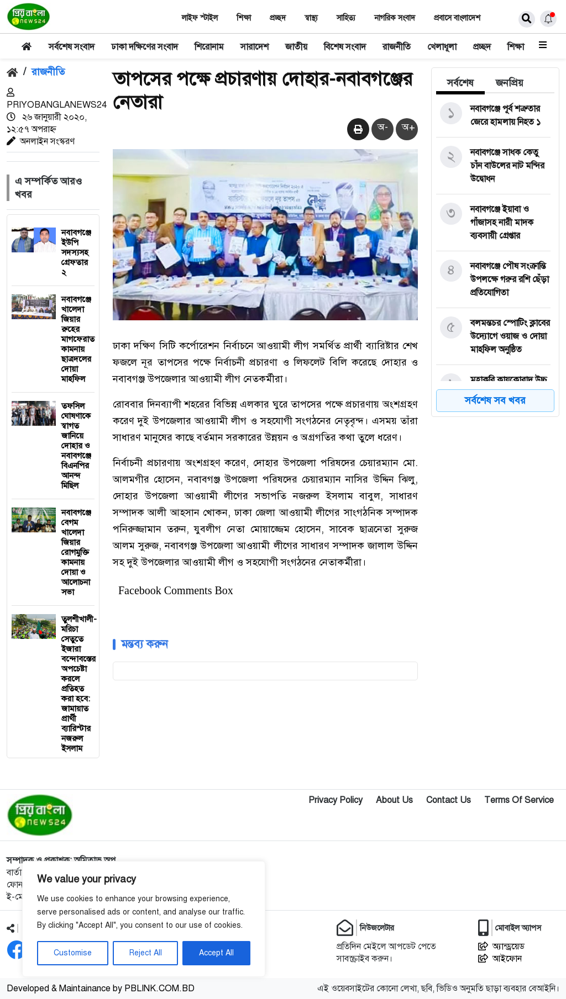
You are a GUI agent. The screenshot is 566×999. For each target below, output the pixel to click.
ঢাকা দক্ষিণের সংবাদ (144, 46)
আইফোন (500, 958)
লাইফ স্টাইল (200, 18)
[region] (143, 919)
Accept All (216, 953)
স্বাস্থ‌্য (311, 18)
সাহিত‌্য (346, 18)
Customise (73, 953)
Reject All (145, 953)
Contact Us (448, 800)
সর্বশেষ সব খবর (495, 400)
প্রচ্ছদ (278, 18)
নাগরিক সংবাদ (394, 18)
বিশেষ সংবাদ (345, 46)
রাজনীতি (396, 46)
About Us (394, 800)
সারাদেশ (254, 46)
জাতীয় (296, 46)
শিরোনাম (209, 46)
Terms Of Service (519, 800)
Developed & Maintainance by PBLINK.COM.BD (101, 988)
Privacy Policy (335, 800)
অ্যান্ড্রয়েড (501, 946)
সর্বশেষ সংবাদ (72, 46)
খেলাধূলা (442, 46)
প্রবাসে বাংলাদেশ (457, 18)
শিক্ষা (244, 18)
